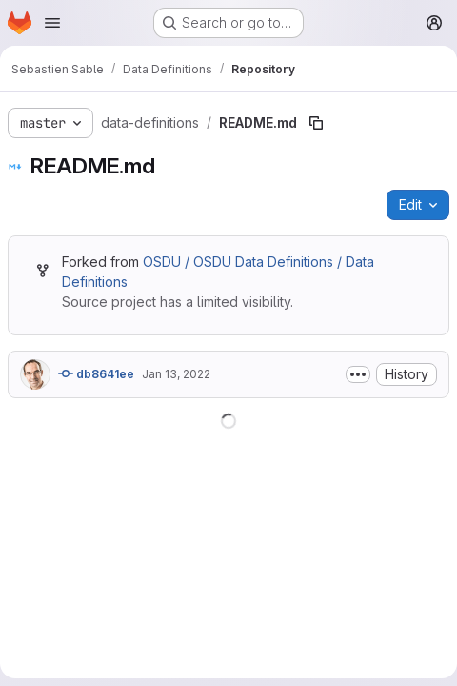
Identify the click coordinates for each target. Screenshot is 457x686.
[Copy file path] (316, 123)
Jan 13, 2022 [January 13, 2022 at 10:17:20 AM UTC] (176, 374)
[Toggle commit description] (358, 374)
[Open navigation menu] (52, 23)
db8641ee (96, 373)
